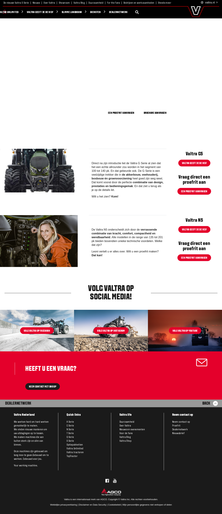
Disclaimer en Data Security (92, 504)
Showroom (64, 3)
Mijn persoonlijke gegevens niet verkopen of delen (147, 504)
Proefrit (176, 426)
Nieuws (36, 3)
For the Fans (113, 3)
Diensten (127, 12)
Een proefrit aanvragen (194, 191)
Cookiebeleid (114, 504)
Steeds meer (164, 3)
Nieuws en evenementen (132, 429)
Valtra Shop (125, 441)
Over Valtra (49, 3)
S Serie (70, 441)
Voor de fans (126, 433)
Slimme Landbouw (103, 12)
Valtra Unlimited (40, 12)
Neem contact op (181, 422)
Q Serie (70, 437)
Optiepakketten (75, 445)
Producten (16, 12)
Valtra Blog (79, 3)
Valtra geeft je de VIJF (71, 12)
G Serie (70, 426)
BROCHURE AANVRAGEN (155, 113)
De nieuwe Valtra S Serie (16, 3)
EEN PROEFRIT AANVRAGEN (121, 113)
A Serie (70, 422)
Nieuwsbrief (178, 433)
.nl (209, 3)
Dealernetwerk (150, 12)
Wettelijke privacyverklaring (63, 504)
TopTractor (72, 456)
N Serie (70, 429)
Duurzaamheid (95, 3)
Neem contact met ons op (42, 387)
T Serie (70, 433)
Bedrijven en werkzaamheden (138, 3)
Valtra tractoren (75, 452)
